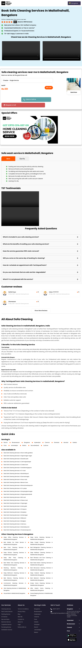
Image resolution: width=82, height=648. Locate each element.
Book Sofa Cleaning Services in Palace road (16, 494)
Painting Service (5, 608)
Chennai (47, 437)
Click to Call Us (31, 99)
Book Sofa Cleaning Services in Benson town (16, 477)
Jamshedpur (14, 440)
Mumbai (66, 437)
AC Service (4, 611)
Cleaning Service (6, 603)
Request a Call (57, 99)
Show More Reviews (41, 305)
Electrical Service (6, 616)
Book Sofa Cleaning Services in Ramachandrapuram (18, 480)
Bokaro (24, 440)
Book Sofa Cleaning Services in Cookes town (16, 459)
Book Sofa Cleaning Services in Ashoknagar (16, 509)
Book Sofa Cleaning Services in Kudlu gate (15, 500)
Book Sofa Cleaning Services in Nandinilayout (16, 468)
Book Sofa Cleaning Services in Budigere (15, 515)
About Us (20, 616)
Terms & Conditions (23, 603)
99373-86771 (56, 603)
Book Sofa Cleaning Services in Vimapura (15, 503)
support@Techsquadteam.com (59, 607)
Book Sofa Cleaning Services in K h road (15, 465)
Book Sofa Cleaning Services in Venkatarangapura (18, 462)
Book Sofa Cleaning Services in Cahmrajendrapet (17, 456)
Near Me (20, 611)
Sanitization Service (6, 624)
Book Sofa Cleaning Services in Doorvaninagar (16, 471)
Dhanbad (56, 437)
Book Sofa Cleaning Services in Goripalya (15, 506)
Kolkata (75, 437)
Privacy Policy (21, 606)
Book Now (73, 92)
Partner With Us (22, 621)
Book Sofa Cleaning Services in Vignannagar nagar (18, 450)
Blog (19, 608)
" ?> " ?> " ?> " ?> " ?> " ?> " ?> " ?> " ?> (27, 80)
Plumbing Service (6, 621)
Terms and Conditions (73, 643)
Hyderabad (37, 437)
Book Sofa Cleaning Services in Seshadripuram (16, 521)
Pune (5, 440)
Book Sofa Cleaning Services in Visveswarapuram (17, 524)
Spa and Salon (5, 614)
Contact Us (21, 614)
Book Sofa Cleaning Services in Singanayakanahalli (18, 489)
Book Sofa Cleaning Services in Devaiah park (16, 453)
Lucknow (45, 440)
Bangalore (27, 437)
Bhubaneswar (16, 437)
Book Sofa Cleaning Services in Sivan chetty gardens (18, 447)
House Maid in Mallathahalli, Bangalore (14, 588)
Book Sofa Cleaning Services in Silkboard (15, 512)
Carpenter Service (6, 619)
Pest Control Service (6, 606)
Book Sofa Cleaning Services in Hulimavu (15, 518)
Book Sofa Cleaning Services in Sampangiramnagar (18, 486)
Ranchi (5, 437)
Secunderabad (35, 440)
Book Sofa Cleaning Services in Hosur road (15, 474)
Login (19, 619)
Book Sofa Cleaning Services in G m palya (15, 483)
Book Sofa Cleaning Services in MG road (15, 491)
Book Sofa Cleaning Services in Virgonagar (15, 497)
